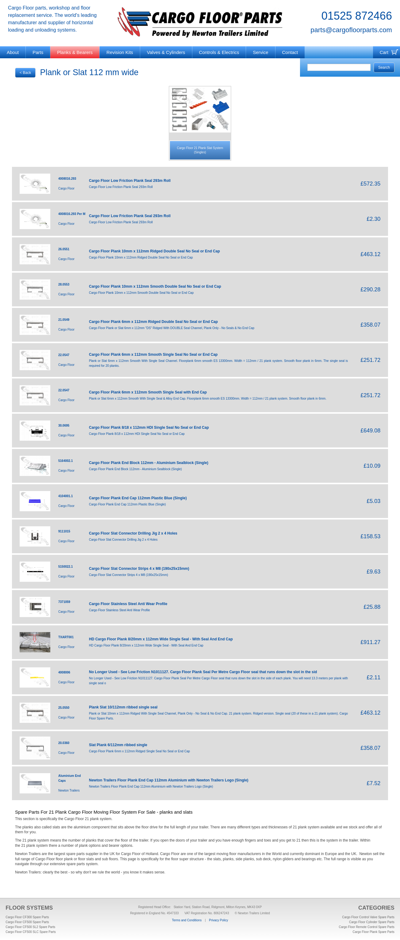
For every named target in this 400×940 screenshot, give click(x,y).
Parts (38, 52)
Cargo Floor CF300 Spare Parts (27, 917)
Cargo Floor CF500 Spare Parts (27, 922)
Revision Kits (119, 52)
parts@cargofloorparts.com (351, 30)
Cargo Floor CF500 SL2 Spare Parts (30, 927)
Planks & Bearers (75, 52)
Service (260, 52)
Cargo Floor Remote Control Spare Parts (366, 927)
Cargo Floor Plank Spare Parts (373, 932)
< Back (25, 73)
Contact (290, 52)
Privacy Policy (218, 920)
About (13, 52)
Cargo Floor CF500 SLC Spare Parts (31, 932)
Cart (384, 52)
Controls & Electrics (219, 52)
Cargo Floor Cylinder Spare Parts (371, 922)
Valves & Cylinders (166, 52)
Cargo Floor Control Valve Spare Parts (368, 917)
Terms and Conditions (187, 920)
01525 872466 (356, 16)
